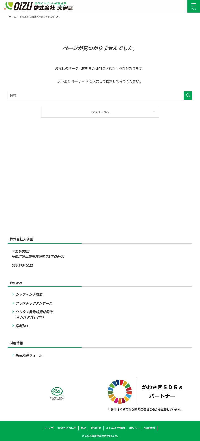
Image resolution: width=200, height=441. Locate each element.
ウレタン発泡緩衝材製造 (31, 311)
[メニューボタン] (193, 6)
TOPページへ (100, 112)
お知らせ (96, 428)
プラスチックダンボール (31, 303)
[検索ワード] (100, 95)
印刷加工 (20, 325)
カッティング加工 (26, 294)
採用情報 (149, 428)
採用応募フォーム (26, 355)
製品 (83, 428)
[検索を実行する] (188, 95)
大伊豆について (67, 428)
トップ (49, 428)
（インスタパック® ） (28, 317)
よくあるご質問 (115, 428)
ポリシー (134, 428)
